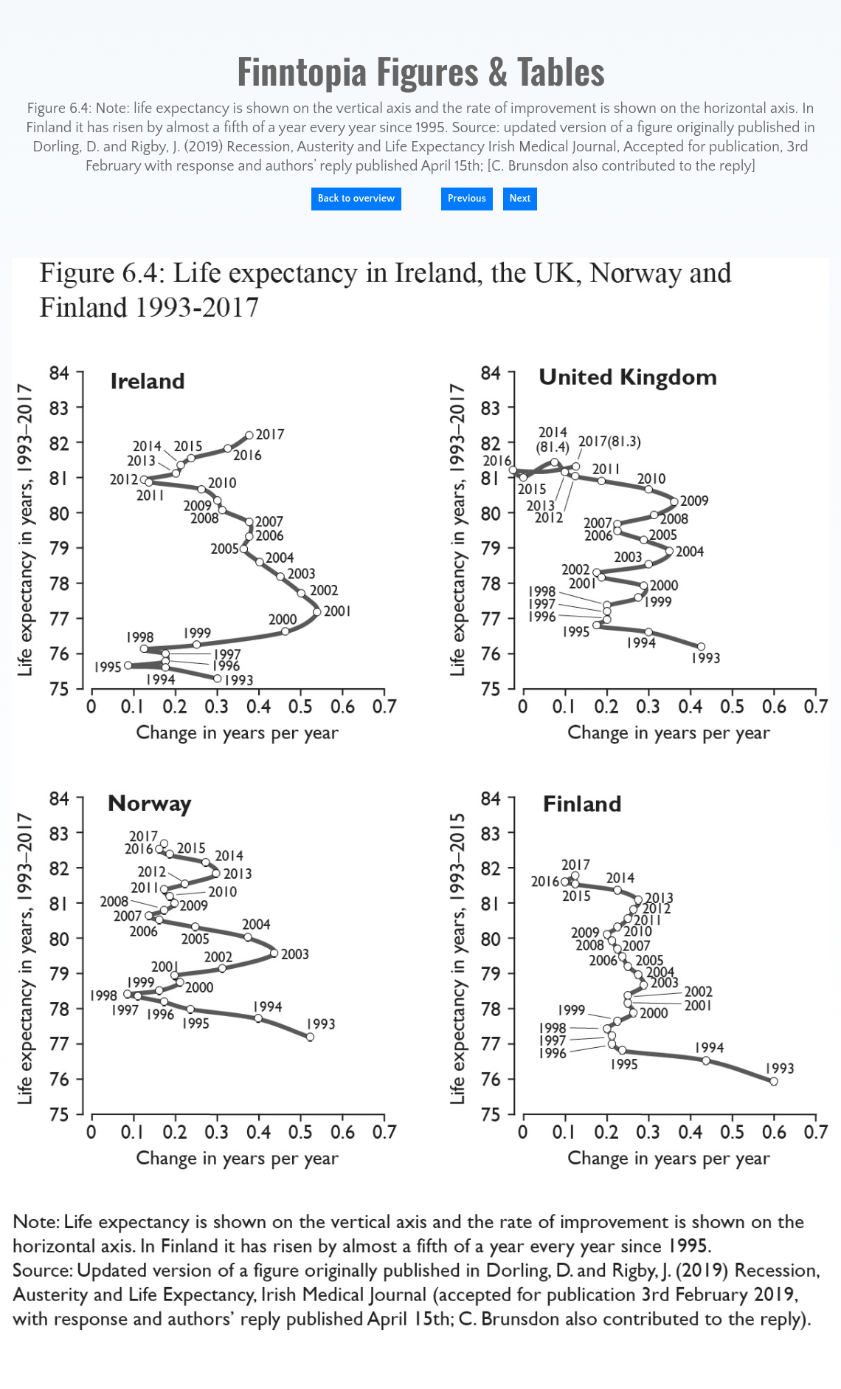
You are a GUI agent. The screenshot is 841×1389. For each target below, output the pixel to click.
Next (520, 199)
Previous (467, 199)
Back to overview (356, 199)
